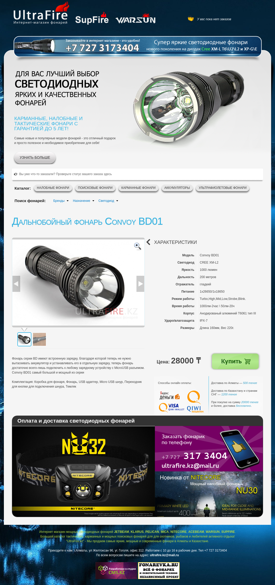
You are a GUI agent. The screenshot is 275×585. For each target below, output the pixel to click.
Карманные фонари (138, 188)
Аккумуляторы (177, 188)
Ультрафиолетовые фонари (223, 188)
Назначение (81, 201)
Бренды (58, 201)
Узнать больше (35, 157)
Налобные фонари (53, 188)
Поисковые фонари (95, 188)
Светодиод (106, 201)
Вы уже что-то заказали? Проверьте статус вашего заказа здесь (65, 174)
